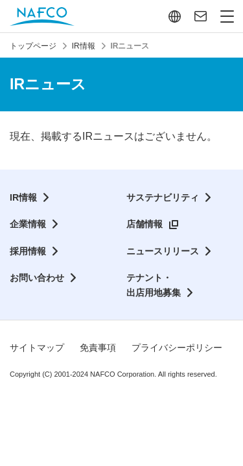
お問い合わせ (37, 277)
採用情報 (28, 251)
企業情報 (28, 224)
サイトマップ (37, 347)
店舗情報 (144, 224)
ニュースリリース (162, 251)
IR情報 (23, 197)
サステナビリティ (162, 197)
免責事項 (98, 347)
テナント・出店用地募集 (153, 284)
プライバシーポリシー (177, 347)
